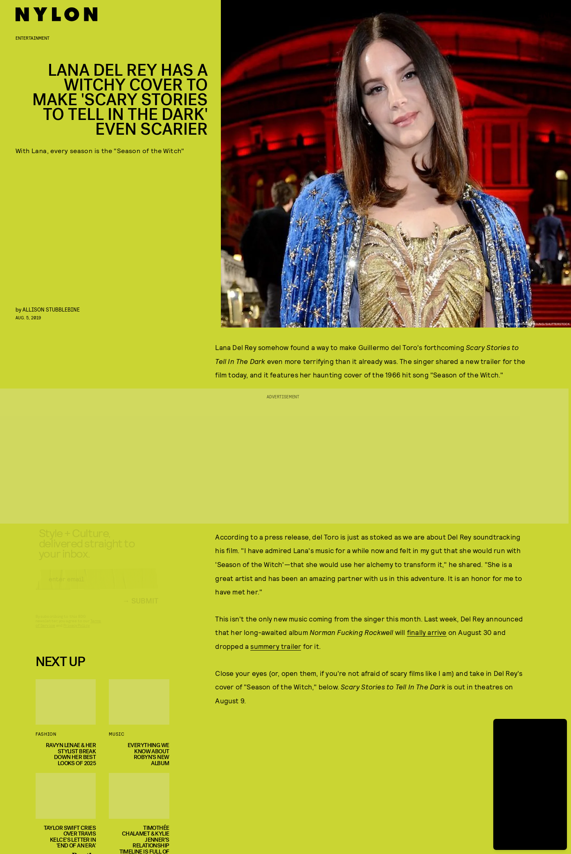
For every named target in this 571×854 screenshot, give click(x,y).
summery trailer (275, 646)
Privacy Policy (76, 632)
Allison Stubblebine (51, 309)
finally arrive (427, 632)
